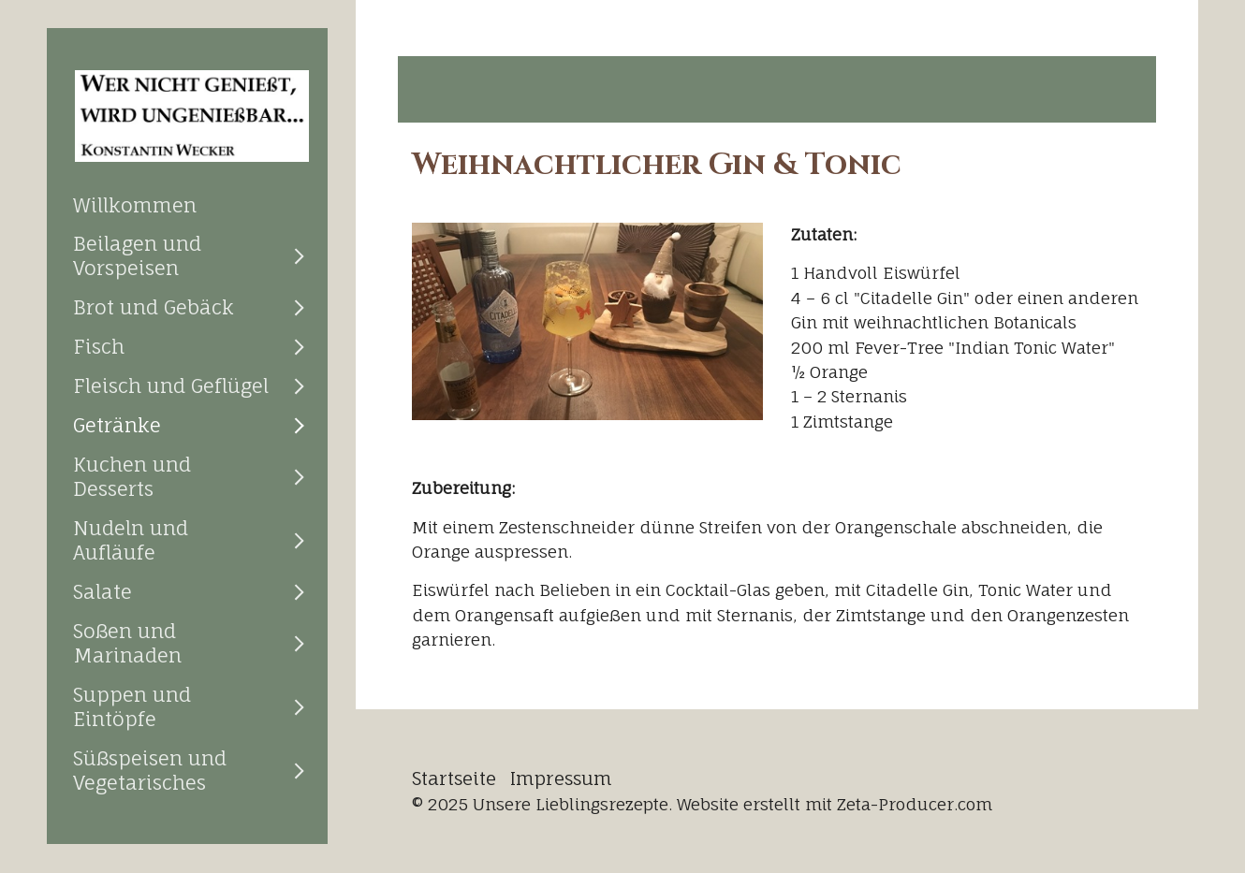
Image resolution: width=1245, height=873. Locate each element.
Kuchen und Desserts (132, 476)
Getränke (117, 425)
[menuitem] (187, 205)
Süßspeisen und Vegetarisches (150, 770)
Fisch (98, 346)
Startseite (454, 778)
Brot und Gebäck (153, 307)
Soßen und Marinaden (127, 642)
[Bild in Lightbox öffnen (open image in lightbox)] (587, 321)
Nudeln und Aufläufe (130, 540)
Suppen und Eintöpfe (132, 706)
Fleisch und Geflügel (171, 385)
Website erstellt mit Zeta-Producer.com (834, 804)
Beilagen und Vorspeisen (137, 255)
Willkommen (135, 205)
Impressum (561, 778)
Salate (102, 591)
